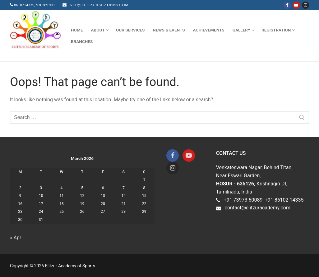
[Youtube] (296, 5)
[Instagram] (305, 5)
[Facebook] (287, 5)
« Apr (15, 238)
